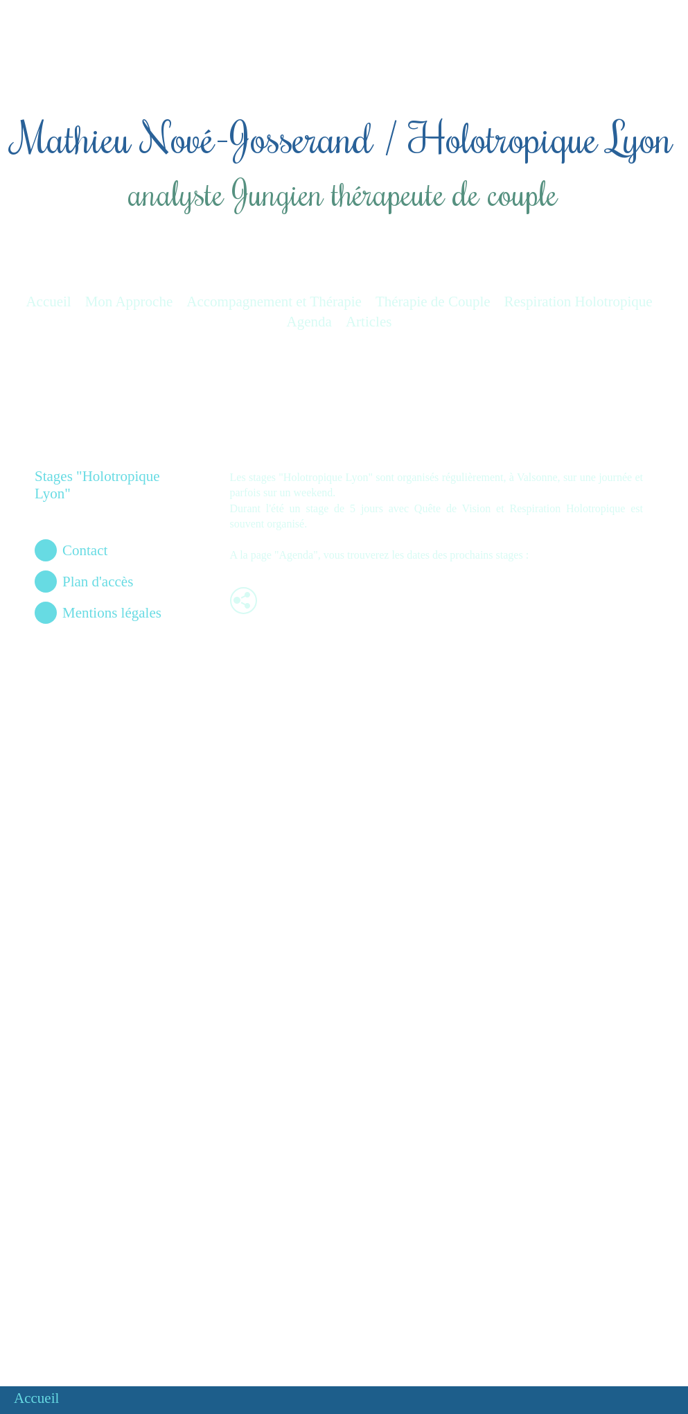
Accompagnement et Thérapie (274, 301)
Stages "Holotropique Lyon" (97, 485)
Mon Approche (129, 301)
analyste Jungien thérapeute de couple (341, 193)
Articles (368, 321)
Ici (537, 555)
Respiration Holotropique (578, 301)
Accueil (48, 301)
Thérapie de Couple (433, 301)
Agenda (309, 321)
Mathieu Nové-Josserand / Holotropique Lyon (341, 137)
